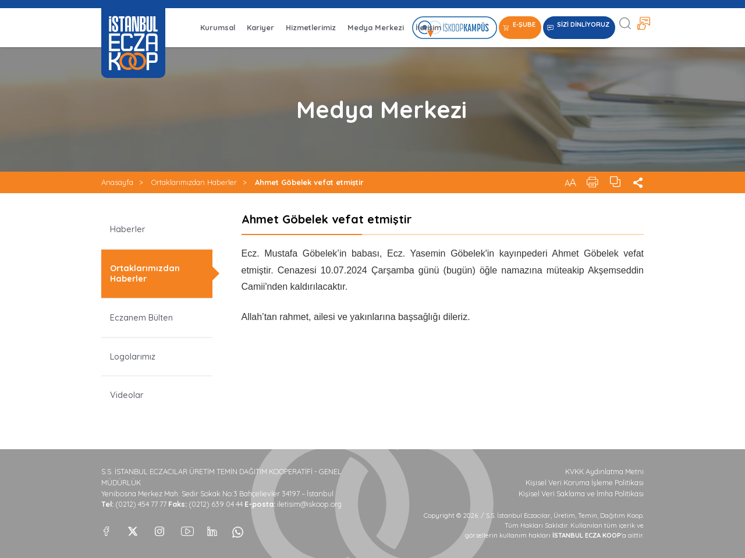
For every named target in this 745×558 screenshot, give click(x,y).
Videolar (127, 395)
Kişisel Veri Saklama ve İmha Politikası (581, 493)
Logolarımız (132, 356)
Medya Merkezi (375, 27)
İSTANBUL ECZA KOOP (133, 43)
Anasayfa (117, 182)
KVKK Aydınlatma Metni (604, 471)
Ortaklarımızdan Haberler (194, 182)
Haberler (128, 229)
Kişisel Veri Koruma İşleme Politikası (585, 482)
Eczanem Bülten (141, 317)
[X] (132, 528)
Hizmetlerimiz (311, 27)
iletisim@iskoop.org (309, 504)
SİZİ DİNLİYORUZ (583, 24)
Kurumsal (217, 27)
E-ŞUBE (524, 24)
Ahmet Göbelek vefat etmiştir (309, 182)
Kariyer (260, 27)
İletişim (428, 27)
